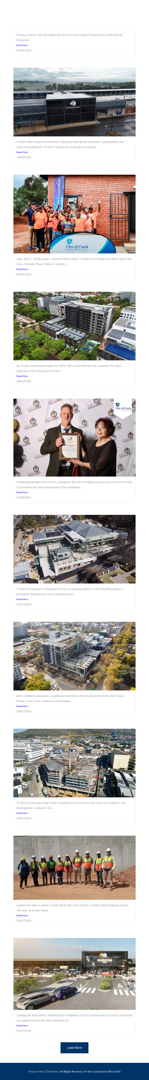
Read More (22, 45)
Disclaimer (52, 1071)
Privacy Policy (36, 1071)
